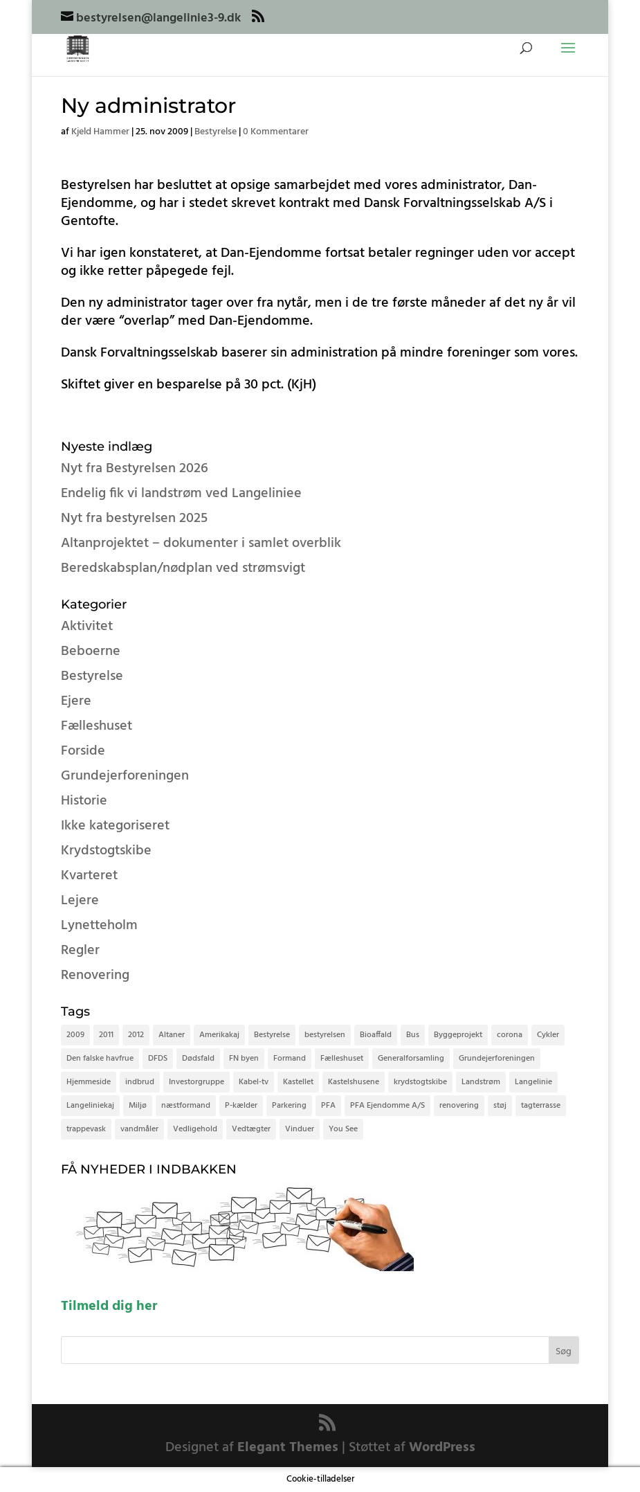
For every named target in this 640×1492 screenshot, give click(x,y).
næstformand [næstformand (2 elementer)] (185, 1106)
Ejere (76, 701)
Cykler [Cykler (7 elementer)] (548, 1035)
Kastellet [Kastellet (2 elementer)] (298, 1082)
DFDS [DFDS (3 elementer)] (157, 1059)
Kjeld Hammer (100, 132)
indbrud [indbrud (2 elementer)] (139, 1082)
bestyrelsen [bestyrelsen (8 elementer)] (324, 1035)
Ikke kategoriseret (115, 826)
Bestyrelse (215, 132)
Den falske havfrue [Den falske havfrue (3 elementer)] (100, 1059)
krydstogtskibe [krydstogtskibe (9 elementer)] (420, 1082)
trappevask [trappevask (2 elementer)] (86, 1129)
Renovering (95, 975)
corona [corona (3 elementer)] (509, 1035)
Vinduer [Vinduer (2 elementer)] (299, 1129)
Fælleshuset (96, 726)
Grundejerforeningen (125, 776)
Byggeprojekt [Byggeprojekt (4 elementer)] (458, 1035)
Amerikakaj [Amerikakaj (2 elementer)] (219, 1035)
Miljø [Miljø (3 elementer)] (138, 1106)
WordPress (442, 1448)
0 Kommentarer (276, 132)
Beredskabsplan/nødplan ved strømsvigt (183, 568)
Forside (83, 751)
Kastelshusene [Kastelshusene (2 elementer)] (353, 1082)
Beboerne (90, 651)
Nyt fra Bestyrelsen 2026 (134, 469)
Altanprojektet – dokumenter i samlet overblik (201, 543)
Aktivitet (87, 626)
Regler (80, 951)
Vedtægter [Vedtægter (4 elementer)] (251, 1129)
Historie (84, 801)
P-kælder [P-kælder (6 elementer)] (241, 1106)
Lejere (80, 901)
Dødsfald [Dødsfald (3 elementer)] (198, 1059)
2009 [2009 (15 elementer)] (75, 1035)
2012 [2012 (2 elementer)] (136, 1035)
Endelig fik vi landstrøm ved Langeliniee (181, 494)
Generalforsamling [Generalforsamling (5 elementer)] (411, 1059)
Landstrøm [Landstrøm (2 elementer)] (480, 1082)
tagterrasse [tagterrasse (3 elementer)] (540, 1106)
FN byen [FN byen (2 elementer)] (244, 1059)
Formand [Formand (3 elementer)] (289, 1059)
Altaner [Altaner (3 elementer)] (171, 1035)
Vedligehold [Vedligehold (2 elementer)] (195, 1129)
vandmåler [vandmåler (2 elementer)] (139, 1129)
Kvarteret (89, 876)
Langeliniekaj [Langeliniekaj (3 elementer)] (90, 1106)
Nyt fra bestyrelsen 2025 (134, 518)
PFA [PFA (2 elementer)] (328, 1106)
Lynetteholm (99, 926)
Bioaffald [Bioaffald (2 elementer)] (376, 1035)
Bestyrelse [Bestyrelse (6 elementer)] (272, 1035)
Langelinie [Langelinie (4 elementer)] (533, 1082)
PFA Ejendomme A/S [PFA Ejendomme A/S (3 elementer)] (387, 1106)
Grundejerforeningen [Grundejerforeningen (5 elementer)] (497, 1059)
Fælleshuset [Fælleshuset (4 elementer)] (341, 1059)
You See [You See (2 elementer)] (343, 1129)
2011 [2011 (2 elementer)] (106, 1035)
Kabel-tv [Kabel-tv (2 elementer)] (253, 1082)
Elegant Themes (287, 1448)
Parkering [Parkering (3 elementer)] (289, 1106)
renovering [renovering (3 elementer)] (459, 1106)
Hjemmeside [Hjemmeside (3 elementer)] (88, 1082)
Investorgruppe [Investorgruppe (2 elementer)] (196, 1082)
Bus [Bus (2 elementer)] (412, 1035)
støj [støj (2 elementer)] (499, 1106)
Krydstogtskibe (106, 851)
